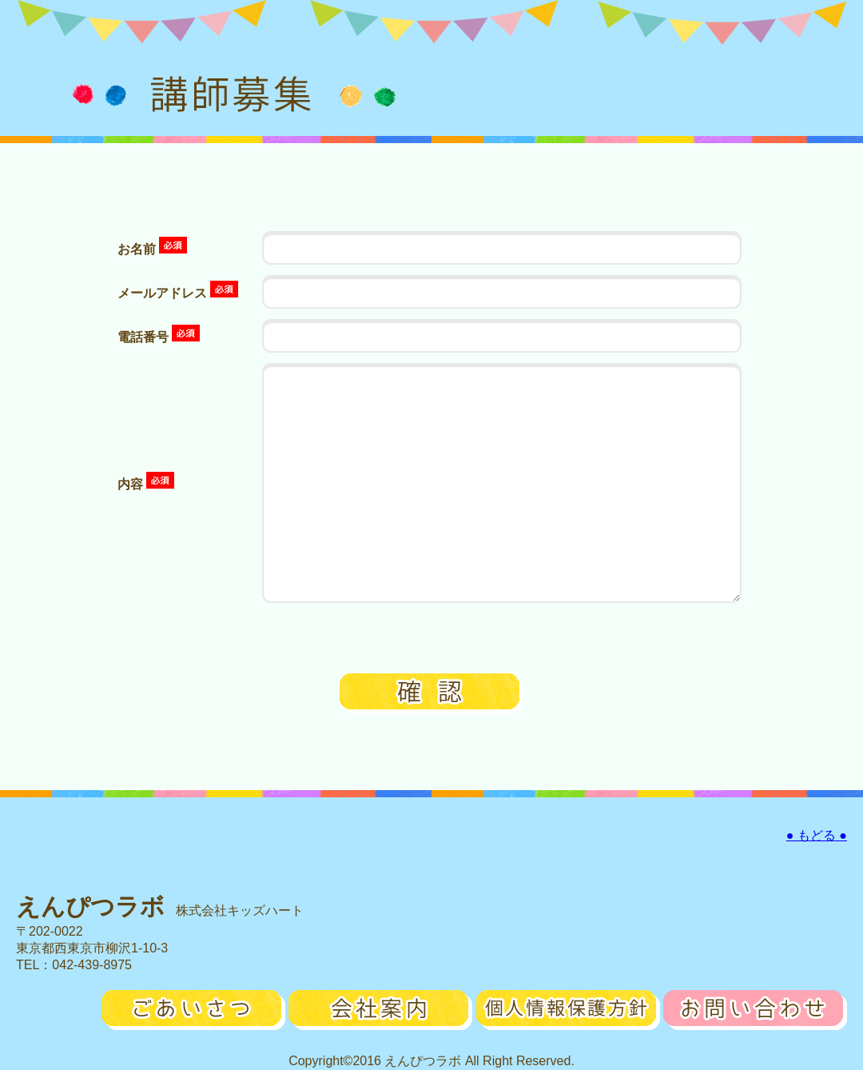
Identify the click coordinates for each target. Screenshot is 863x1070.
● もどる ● (816, 835)
